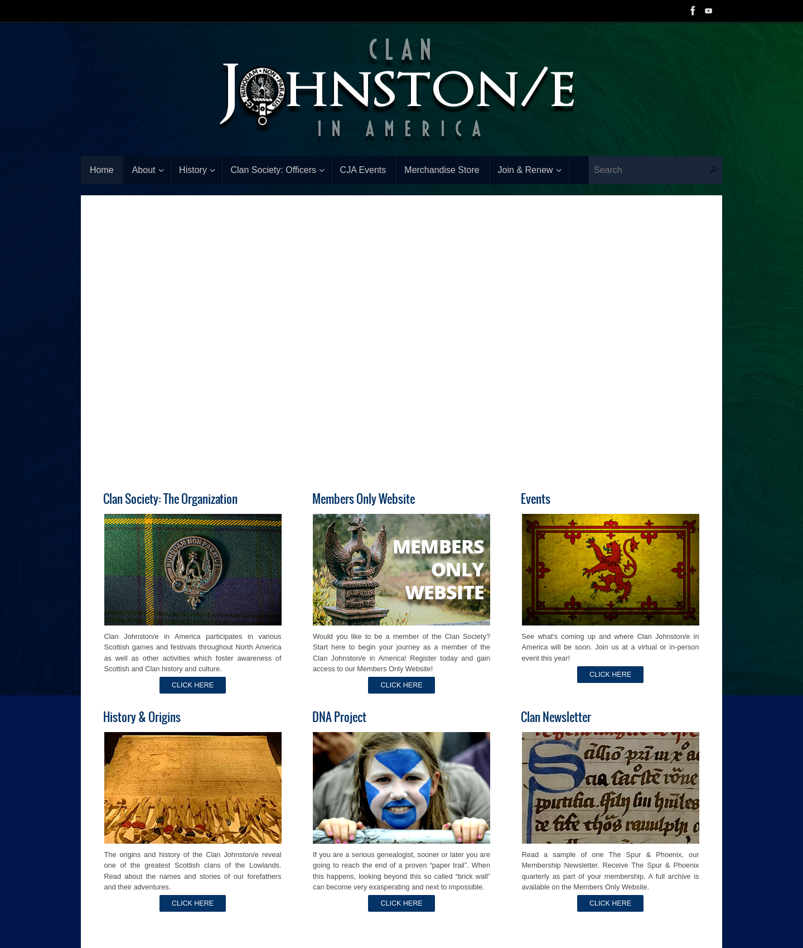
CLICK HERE (192, 685)
